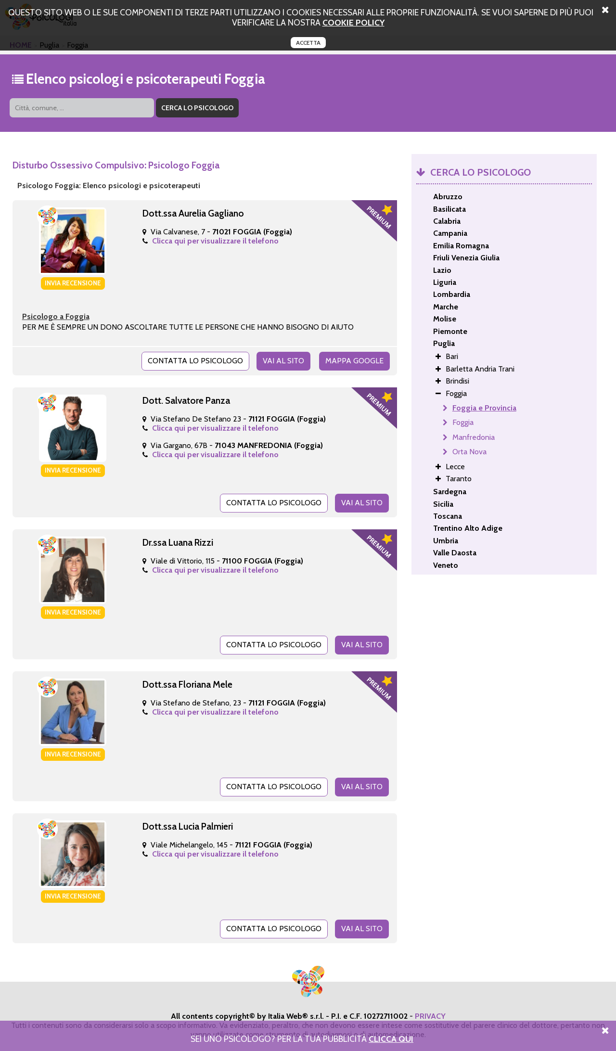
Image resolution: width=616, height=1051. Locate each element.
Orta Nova (469, 451)
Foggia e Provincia (484, 407)
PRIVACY (430, 1016)
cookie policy (353, 22)
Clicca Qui (391, 1039)
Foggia (463, 422)
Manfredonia (473, 437)
